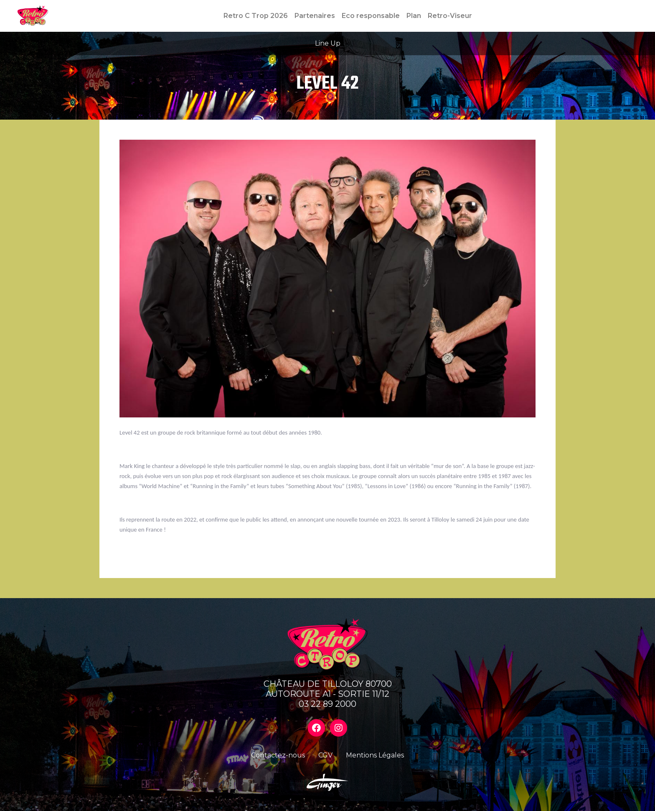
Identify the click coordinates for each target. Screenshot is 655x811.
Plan (413, 16)
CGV (325, 755)
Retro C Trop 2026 (255, 16)
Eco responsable (371, 16)
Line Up (327, 43)
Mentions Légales (375, 755)
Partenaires (314, 16)
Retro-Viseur (450, 16)
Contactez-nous (278, 755)
